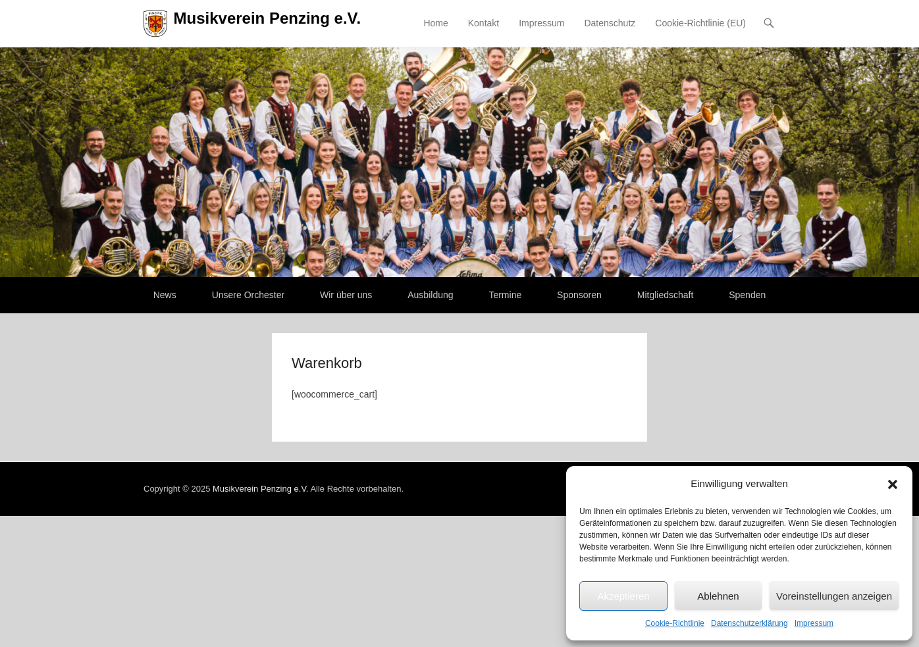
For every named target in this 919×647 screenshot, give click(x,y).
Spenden (747, 295)
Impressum (814, 623)
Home (435, 23)
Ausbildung (430, 295)
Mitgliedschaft (665, 295)
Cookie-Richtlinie (674, 623)
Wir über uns (346, 295)
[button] (892, 484)
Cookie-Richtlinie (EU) (700, 23)
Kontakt (483, 23)
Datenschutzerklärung (749, 623)
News (164, 295)
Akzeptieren (623, 596)
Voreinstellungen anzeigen (834, 596)
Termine (504, 295)
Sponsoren (579, 295)
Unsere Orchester (248, 295)
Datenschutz (609, 23)
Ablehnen (718, 596)
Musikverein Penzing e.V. (267, 18)
